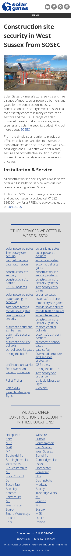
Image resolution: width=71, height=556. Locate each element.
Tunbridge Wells (46, 493)
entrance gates (46, 294)
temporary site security (15, 317)
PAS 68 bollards (16, 287)
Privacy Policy (23, 539)
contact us (15, 207)
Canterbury (13, 497)
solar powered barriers (45, 254)
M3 (8, 472)
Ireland (10, 518)
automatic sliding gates (47, 266)
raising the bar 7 (16, 354)
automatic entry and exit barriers (19, 328)
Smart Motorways (18, 514)
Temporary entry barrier (47, 288)
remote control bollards (46, 328)
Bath (9, 480)
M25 (39, 514)
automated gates (47, 260)
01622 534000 (44, 533)
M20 (9, 447)
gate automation (17, 264)
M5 (38, 505)
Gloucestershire (16, 468)
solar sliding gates (47, 248)
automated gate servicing (16, 300)
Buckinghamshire (17, 460)
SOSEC (25, 129)
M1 (38, 497)
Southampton (45, 443)
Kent (9, 439)
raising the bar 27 (47, 369)
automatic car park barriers (48, 336)
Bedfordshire (14, 455)
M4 (8, 451)
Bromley (11, 489)
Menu (35, 15)
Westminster (14, 505)
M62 (9, 443)
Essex (40, 464)
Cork (9, 522)
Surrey (10, 509)
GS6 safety (43, 365)
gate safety (43, 349)
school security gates (20, 349)
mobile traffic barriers (50, 311)
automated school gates (48, 343)
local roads (13, 464)
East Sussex (44, 447)
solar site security (47, 315)
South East (13, 484)
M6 (8, 501)
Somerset (42, 472)
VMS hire (42, 388)
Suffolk (40, 439)
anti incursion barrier (20, 365)
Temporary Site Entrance (46, 374)
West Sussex (44, 451)
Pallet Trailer (14, 380)
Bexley (40, 489)
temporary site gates (49, 303)
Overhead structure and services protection (49, 357)
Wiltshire (41, 435)
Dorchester (43, 468)
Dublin (40, 518)
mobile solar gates (18, 311)
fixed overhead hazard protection (18, 370)
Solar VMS (13, 388)
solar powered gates (20, 248)
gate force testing (17, 307)
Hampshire (13, 435)
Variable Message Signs (48, 382)
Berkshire (42, 455)
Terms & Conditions (44, 539)
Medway (41, 484)
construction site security (17, 273)
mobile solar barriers (49, 307)
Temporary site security (16, 254)
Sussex (40, 509)
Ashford (11, 493)
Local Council (15, 476)
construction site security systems (47, 273)
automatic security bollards (18, 343)
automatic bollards (48, 299)
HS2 (38, 476)
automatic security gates (18, 336)
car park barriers (17, 260)
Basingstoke (44, 480)
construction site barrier (17, 281)
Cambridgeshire (46, 460)
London (41, 501)
